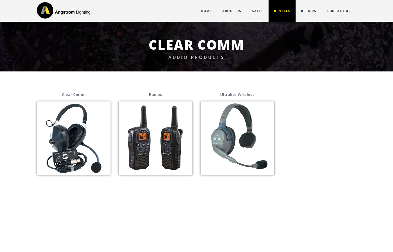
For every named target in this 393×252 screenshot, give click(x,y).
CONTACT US (339, 11)
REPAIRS (308, 11)
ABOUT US (231, 11)
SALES (257, 11)
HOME (206, 11)
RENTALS (282, 11)
